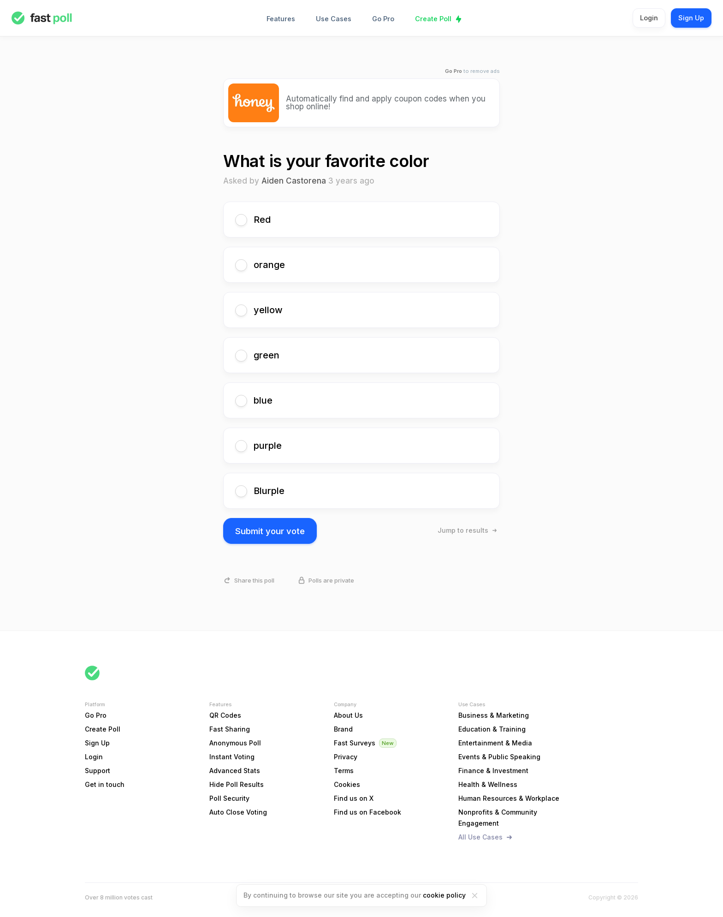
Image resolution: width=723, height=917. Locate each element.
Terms (344, 770)
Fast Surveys (354, 743)
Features (281, 19)
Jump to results (463, 530)
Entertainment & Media (495, 743)
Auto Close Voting (238, 812)
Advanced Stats (234, 770)
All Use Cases (480, 837)
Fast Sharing (229, 729)
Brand (343, 729)
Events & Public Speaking (499, 757)
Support (97, 770)
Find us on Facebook (367, 812)
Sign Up (691, 18)
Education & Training (492, 729)
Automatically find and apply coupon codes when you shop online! (386, 102)
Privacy (345, 757)
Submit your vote (270, 531)
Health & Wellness (487, 784)
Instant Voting (232, 757)
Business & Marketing (493, 715)
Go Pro (383, 19)
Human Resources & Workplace (508, 798)
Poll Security (229, 798)
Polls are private (331, 580)
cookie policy (444, 895)
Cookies (347, 784)
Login (649, 18)
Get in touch (104, 784)
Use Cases (333, 19)
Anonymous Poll (235, 743)
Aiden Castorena (293, 180)
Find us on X (353, 798)
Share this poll (254, 580)
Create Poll (433, 19)
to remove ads (472, 71)
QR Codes (225, 715)
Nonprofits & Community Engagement (497, 817)
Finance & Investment (493, 770)
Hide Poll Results (236, 784)
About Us (348, 715)
